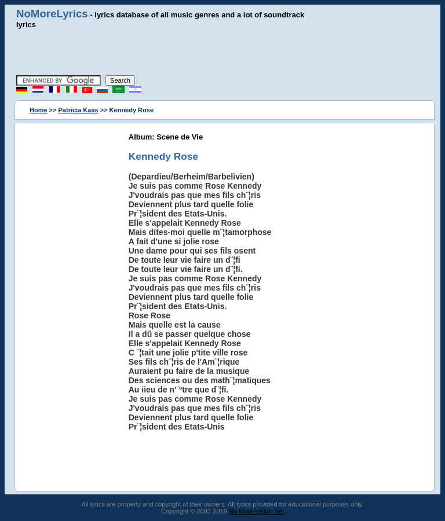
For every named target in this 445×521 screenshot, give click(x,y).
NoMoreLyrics (52, 14)
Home (39, 110)
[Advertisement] (222, 52)
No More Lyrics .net (256, 511)
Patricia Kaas (79, 110)
